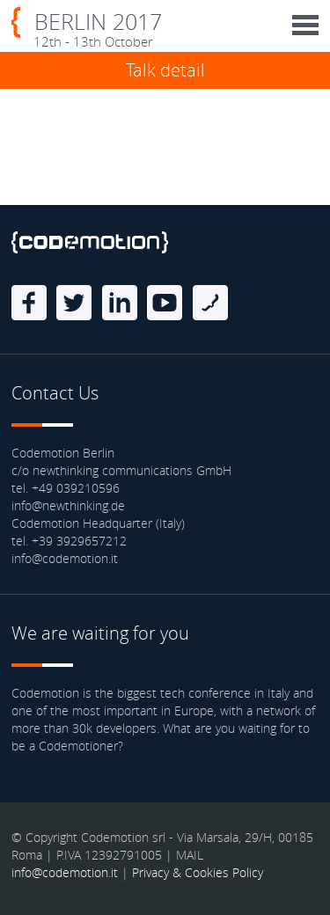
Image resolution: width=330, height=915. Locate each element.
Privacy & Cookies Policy (197, 872)
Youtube (164, 302)
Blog (210, 302)
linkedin (119, 302)
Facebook (29, 302)
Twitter (74, 302)
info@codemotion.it (64, 872)
